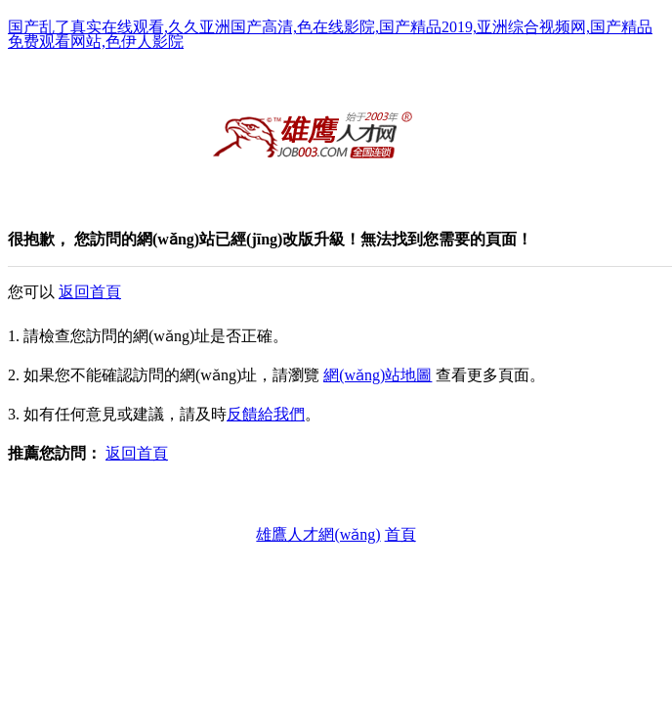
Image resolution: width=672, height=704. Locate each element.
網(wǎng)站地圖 (377, 375)
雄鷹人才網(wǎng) (318, 534)
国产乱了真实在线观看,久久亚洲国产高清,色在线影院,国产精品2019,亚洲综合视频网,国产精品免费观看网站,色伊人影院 (330, 34)
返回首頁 (90, 292)
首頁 (400, 534)
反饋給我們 (266, 414)
